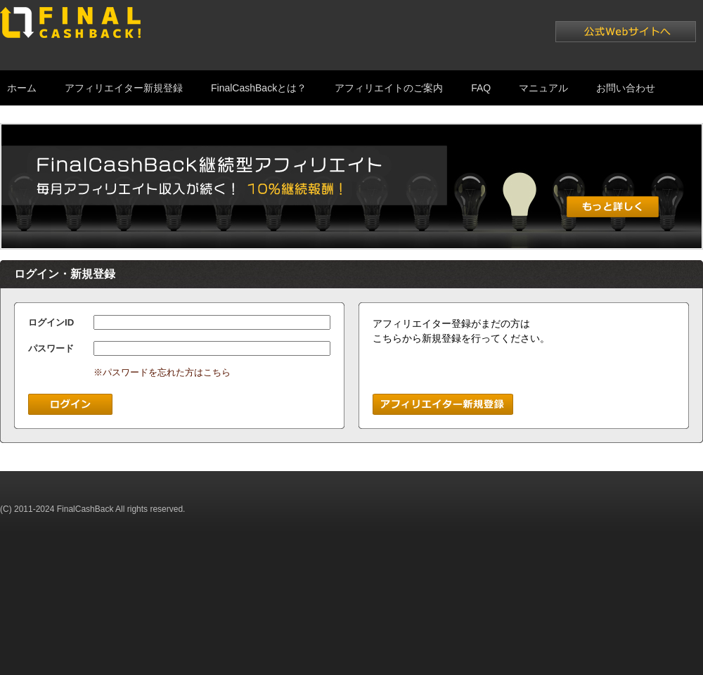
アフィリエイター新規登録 (124, 88)
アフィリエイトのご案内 (389, 88)
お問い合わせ (625, 88)
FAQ (481, 88)
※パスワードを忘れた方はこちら (162, 372)
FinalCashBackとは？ (259, 88)
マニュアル (543, 88)
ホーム (22, 88)
